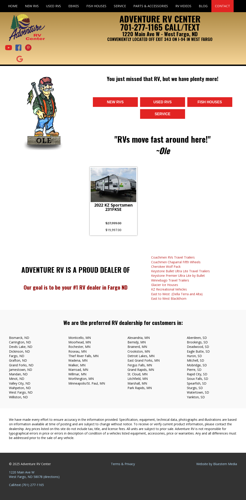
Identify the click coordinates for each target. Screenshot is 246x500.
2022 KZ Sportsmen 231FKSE (113, 207)
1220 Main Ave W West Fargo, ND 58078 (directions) (34, 474)
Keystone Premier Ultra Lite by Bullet (178, 275)
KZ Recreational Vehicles (169, 289)
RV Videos (183, 6)
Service (120, 6)
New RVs (32, 6)
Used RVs (53, 6)
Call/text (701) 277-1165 (26, 485)
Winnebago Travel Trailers (170, 280)
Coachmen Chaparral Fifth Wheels (176, 262)
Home (13, 6)
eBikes (73, 6)
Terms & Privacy (123, 464)
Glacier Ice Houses (164, 285)
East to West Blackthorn (168, 298)
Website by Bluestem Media (216, 464)
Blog (203, 6)
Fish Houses (96, 6)
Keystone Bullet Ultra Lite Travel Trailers (180, 271)
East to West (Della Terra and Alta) (177, 294)
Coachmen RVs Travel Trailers (173, 257)
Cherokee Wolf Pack (166, 266)
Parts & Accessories (150, 6)
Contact (222, 6)
